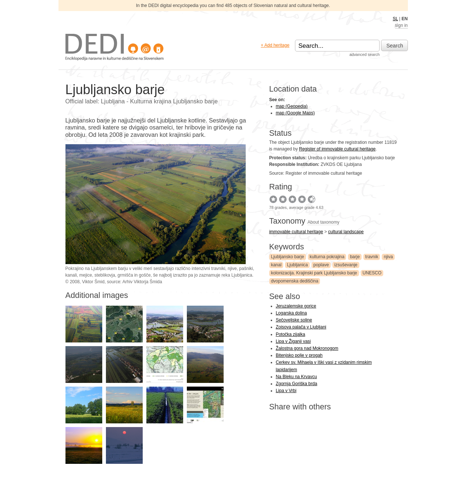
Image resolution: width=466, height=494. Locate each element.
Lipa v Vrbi (286, 390)
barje (355, 256)
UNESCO (372, 273)
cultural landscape (346, 231)
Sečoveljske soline (294, 320)
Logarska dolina (291, 313)
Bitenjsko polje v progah (299, 355)
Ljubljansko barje (287, 256)
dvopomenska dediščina (295, 281)
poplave (321, 264)
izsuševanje (345, 264)
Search (395, 46)
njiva (388, 256)
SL (395, 18)
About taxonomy (323, 222)
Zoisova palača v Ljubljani (301, 327)
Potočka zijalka (290, 334)
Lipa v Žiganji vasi (293, 341)
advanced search (364, 54)
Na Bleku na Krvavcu (296, 376)
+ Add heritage (275, 45)
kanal (276, 264)
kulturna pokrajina (327, 256)
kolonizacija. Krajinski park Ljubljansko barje (314, 273)
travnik (371, 256)
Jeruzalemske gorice (296, 306)
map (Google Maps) (295, 112)
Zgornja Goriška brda (296, 383)
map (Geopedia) (292, 106)
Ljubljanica (297, 264)
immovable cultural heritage (296, 231)
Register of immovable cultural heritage (337, 149)
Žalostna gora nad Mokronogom (307, 348)
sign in (401, 25)
